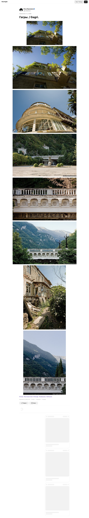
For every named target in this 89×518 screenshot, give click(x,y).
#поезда (35, 396)
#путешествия (28, 396)
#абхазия (49, 396)
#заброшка (42, 396)
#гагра (21, 396)
